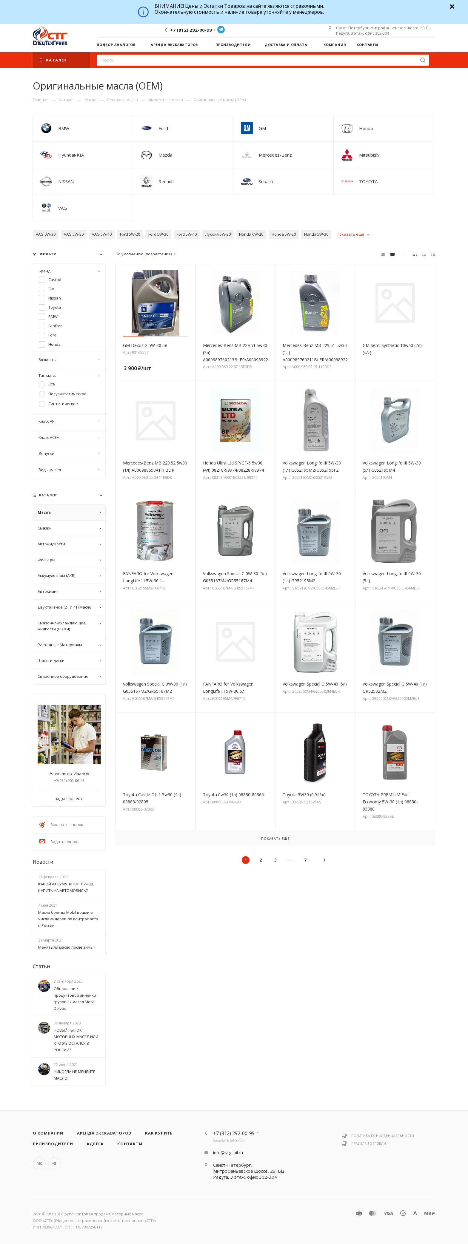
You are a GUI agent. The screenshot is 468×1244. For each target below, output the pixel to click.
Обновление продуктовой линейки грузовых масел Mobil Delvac (75, 998)
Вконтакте (39, 1163)
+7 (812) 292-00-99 (191, 30)
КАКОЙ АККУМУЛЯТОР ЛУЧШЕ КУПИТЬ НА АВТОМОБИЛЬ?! (66, 887)
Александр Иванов (69, 773)
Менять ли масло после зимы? (66, 947)
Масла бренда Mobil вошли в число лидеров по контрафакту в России (68, 919)
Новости (43, 862)
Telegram (221, 29)
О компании (48, 1133)
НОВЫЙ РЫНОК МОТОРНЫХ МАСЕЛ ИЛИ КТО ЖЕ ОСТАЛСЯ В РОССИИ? (76, 1039)
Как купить (159, 1133)
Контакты (129, 1143)
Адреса (95, 1143)
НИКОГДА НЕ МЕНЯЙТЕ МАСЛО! (74, 1075)
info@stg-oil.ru (228, 1152)
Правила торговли (368, 1143)
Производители (53, 1143)
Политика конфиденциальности (382, 1136)
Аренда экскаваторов (104, 1133)
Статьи (41, 966)
